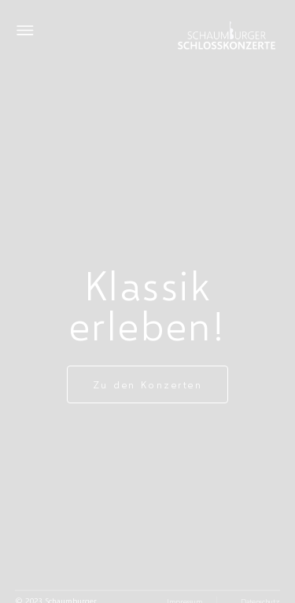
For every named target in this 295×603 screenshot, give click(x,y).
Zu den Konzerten (148, 384)
